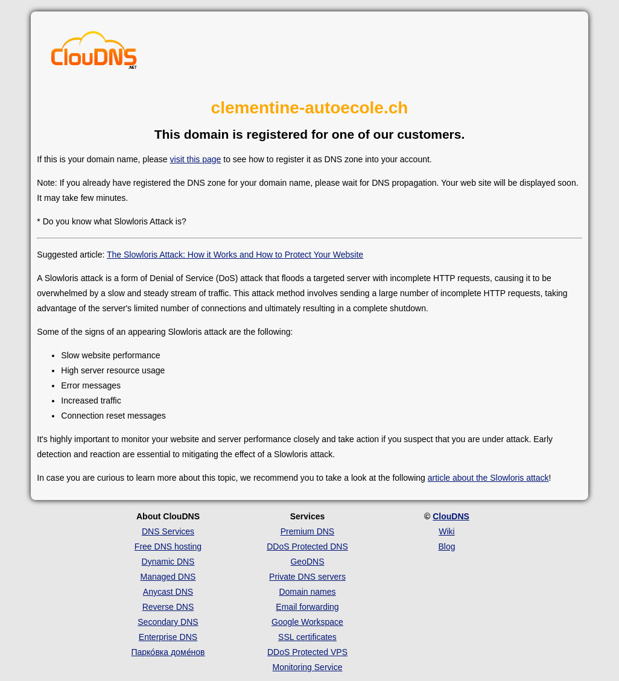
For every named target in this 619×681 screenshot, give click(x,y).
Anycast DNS (168, 592)
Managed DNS (168, 576)
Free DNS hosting (168, 546)
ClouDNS (451, 516)
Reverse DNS (168, 607)
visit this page (195, 159)
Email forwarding (307, 607)
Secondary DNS (168, 622)
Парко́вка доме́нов (168, 652)
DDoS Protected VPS (307, 652)
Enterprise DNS (168, 637)
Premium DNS (307, 531)
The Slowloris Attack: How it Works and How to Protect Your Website (235, 254)
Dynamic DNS (168, 561)
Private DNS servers (307, 576)
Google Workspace (307, 622)
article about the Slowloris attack (488, 478)
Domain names (307, 592)
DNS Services (168, 531)
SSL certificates (307, 637)
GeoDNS (307, 561)
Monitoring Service (308, 667)
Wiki (446, 531)
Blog (446, 546)
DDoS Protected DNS (307, 546)
